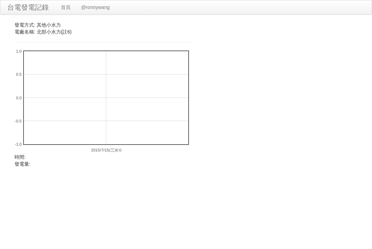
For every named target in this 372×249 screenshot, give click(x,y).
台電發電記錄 (28, 7)
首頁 (66, 7)
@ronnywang (95, 7)
